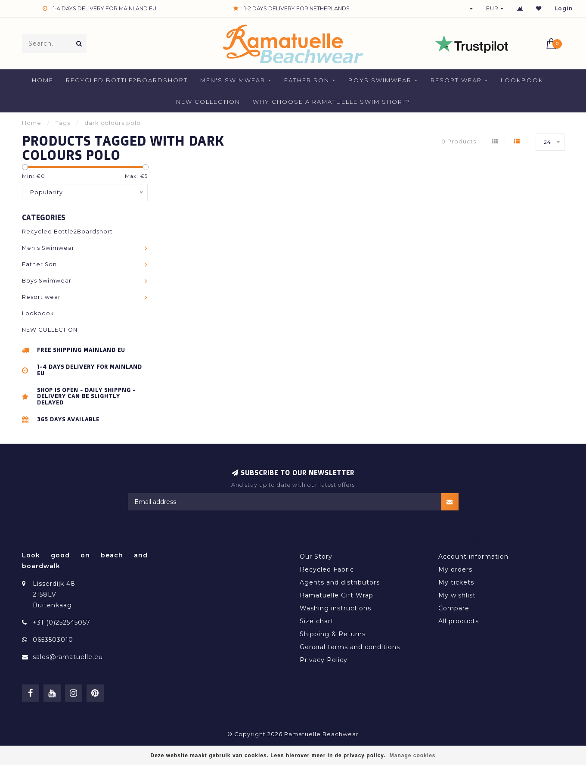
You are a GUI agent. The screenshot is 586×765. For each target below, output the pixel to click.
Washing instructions (335, 608)
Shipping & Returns (333, 634)
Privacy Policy (323, 660)
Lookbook (522, 80)
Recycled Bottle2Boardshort (127, 80)
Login (564, 8)
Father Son (306, 80)
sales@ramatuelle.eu (68, 657)
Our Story (316, 556)
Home (42, 80)
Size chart (317, 621)
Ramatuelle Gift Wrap (336, 595)
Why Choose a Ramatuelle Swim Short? (331, 101)
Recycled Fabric (327, 569)
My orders (455, 569)
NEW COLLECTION (208, 101)
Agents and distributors (340, 582)
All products (458, 621)
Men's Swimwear (232, 80)
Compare (453, 608)
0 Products (458, 141)
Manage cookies (413, 756)
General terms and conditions (350, 647)
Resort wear (456, 80)
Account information (473, 556)
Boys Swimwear (380, 80)
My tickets (456, 582)
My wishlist (457, 595)
